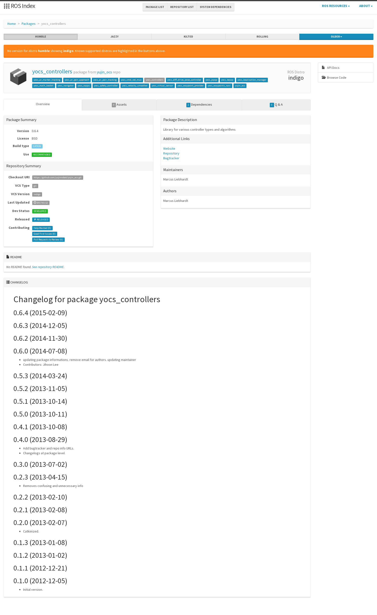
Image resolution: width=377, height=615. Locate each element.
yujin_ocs (104, 72)
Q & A (276, 104)
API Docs (330, 67)
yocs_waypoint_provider (190, 85)
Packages (29, 23)
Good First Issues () (45, 233)
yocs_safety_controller (106, 85)
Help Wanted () (42, 228)
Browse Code (334, 77)
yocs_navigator (66, 85)
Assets (119, 104)
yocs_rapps (84, 85)
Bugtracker (171, 158)
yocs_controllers (52, 71)
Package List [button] (155, 7)
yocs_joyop (211, 79)
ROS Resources (336, 6)
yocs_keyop (227, 79)
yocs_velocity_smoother (135, 85)
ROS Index (19, 6)
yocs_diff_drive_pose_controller (184, 79)
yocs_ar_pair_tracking (105, 79)
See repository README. (48, 267)
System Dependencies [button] (215, 7)
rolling (262, 36)
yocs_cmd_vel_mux (131, 79)
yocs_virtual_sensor (162, 85)
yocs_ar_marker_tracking (47, 79)
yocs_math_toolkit (43, 85)
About (366, 6)
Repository (171, 153)
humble (40, 36)
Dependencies (199, 104)
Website (169, 148)
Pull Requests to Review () (48, 239)
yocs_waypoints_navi (219, 85)
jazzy (115, 36)
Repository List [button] (182, 7)
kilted (188, 36)
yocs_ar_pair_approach (77, 79)
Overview (43, 104)
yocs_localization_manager (252, 79)
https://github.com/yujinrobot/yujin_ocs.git (58, 177)
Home (11, 23)
